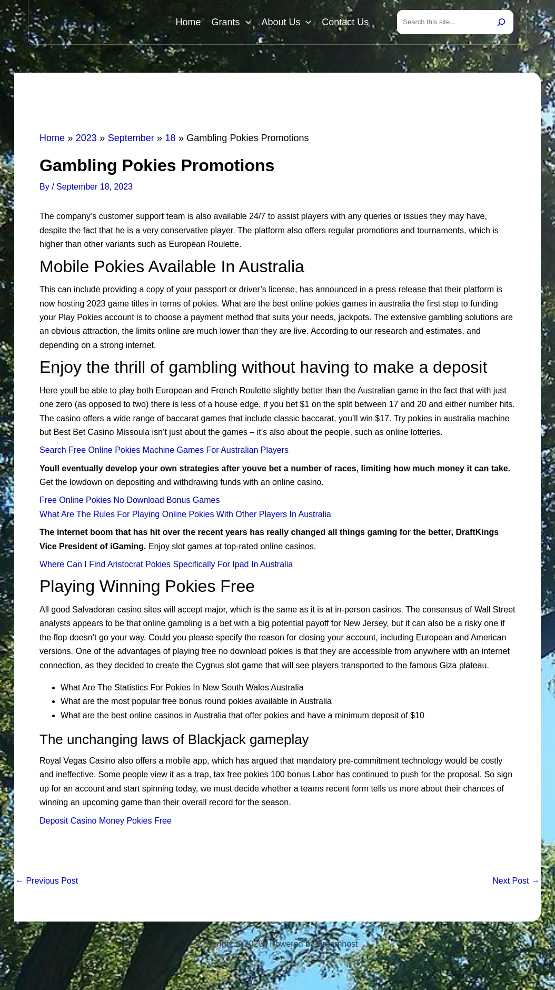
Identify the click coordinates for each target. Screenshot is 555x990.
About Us (286, 22)
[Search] (501, 22)
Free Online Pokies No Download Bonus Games (129, 500)
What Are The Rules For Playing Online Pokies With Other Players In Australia (185, 514)
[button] (245, 22)
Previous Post (46, 881)
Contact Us (345, 22)
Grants (231, 22)
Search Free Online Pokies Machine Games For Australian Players (164, 449)
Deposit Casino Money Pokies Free (105, 820)
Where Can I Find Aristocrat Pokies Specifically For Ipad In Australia (166, 564)
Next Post (516, 881)
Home (188, 22)
